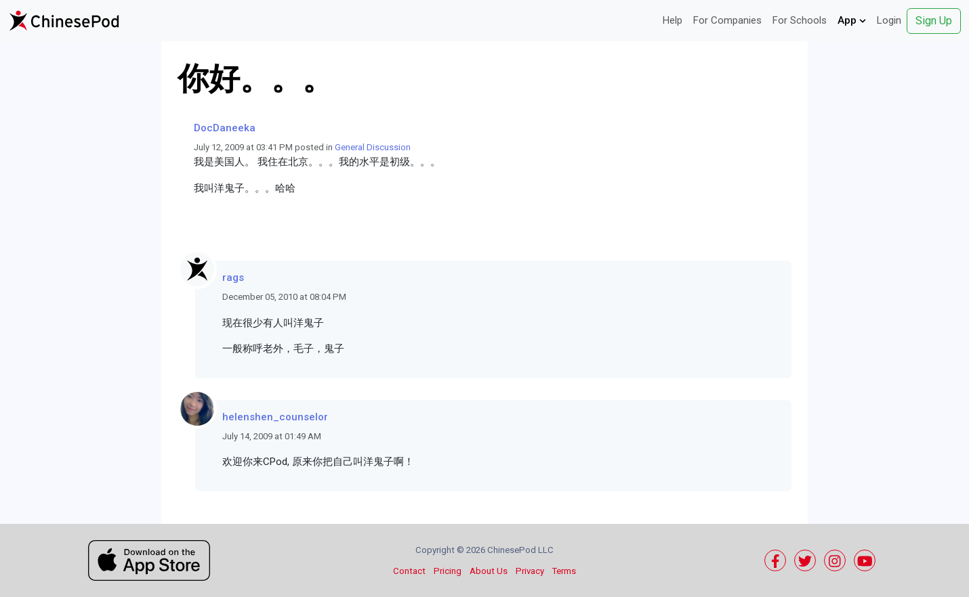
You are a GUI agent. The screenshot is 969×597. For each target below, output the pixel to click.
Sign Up (933, 20)
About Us (489, 571)
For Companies (727, 20)
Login (889, 20)
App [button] (852, 20)
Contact (409, 571)
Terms (564, 571)
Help (672, 20)
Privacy (530, 571)
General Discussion (373, 147)
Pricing (447, 571)
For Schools (799, 20)
